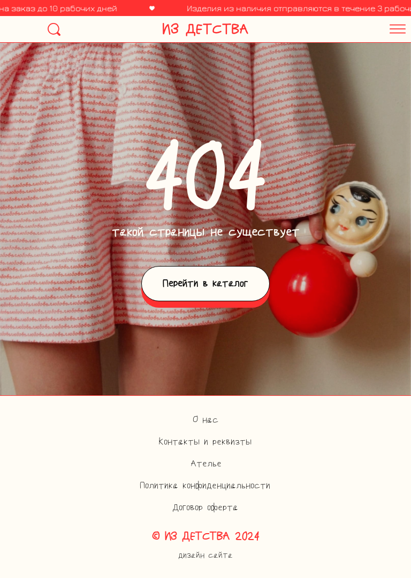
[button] (327, 26)
